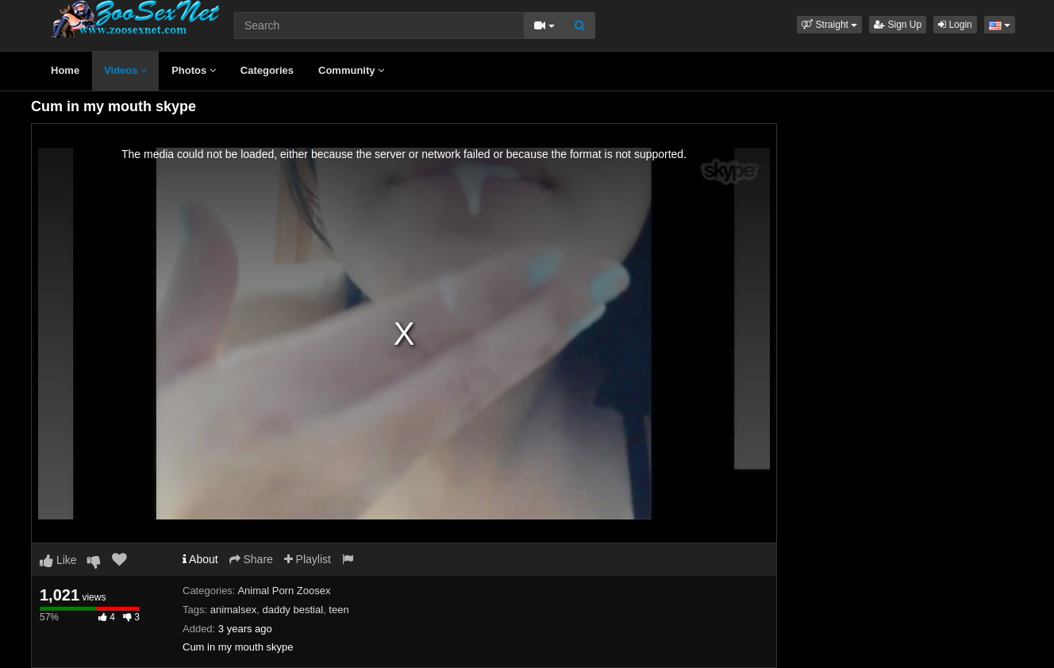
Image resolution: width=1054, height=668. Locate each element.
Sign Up (897, 24)
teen (338, 610)
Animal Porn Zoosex (283, 591)
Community (351, 70)
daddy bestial (292, 610)
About (200, 559)
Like (58, 560)
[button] (829, 24)
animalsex (233, 610)
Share (251, 559)
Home (65, 70)
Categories (267, 70)
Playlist (307, 559)
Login (955, 24)
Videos (125, 70)
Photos (193, 70)
